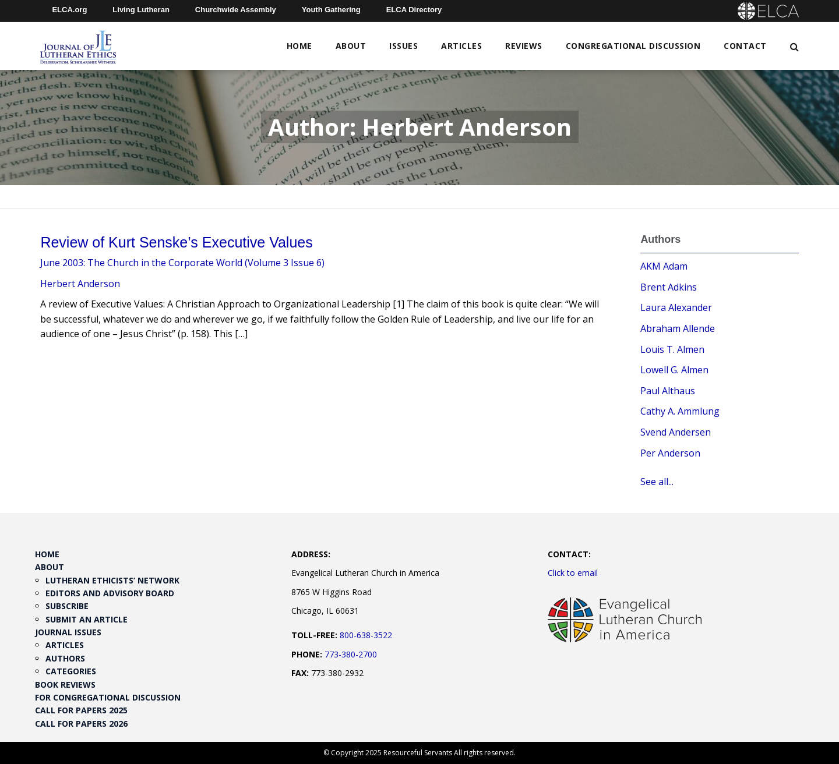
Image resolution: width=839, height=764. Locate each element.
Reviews (523, 45)
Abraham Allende (677, 328)
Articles (461, 45)
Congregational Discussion (633, 45)
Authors (65, 658)
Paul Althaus (667, 390)
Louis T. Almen (672, 349)
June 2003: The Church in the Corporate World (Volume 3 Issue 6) (182, 262)
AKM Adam (664, 266)
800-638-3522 (366, 635)
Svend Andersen (675, 432)
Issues (403, 45)
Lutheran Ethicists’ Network (112, 580)
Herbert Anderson (80, 283)
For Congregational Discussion (108, 697)
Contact (745, 45)
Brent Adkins (668, 287)
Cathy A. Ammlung (680, 411)
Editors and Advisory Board (109, 593)
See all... (657, 481)
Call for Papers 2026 (81, 723)
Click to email (573, 572)
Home (299, 45)
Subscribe (67, 605)
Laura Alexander (676, 307)
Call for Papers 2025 (81, 710)
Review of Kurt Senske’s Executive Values (176, 242)
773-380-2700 (351, 654)
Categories (70, 671)
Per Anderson (670, 453)
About (351, 45)
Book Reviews (65, 684)
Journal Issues (68, 632)
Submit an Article (86, 619)
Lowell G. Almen (674, 369)
